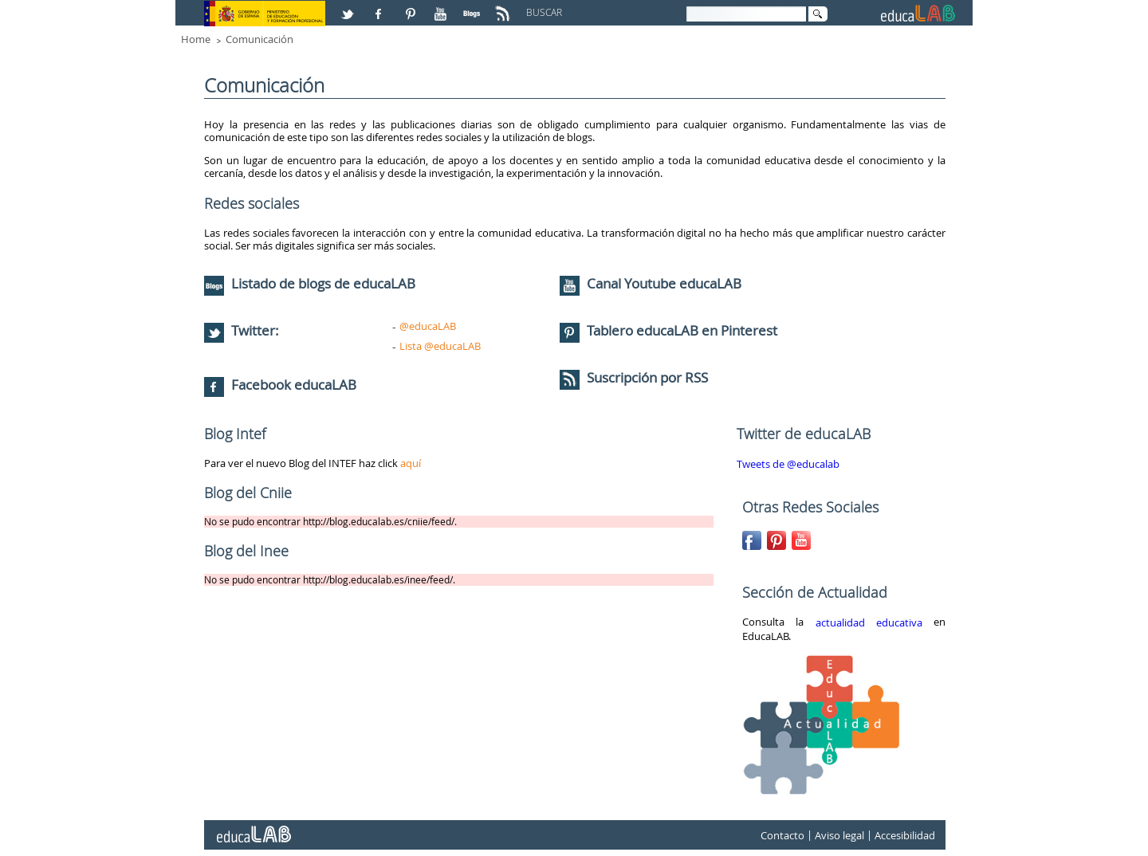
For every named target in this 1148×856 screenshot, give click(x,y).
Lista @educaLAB (440, 346)
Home (195, 39)
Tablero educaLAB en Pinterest (682, 330)
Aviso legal (839, 835)
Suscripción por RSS (634, 377)
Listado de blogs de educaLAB (309, 283)
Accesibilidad (905, 835)
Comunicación (259, 39)
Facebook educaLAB (293, 384)
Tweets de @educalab (788, 464)
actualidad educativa (869, 622)
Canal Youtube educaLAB (664, 283)
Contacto (782, 835)
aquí (410, 463)
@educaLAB (427, 326)
